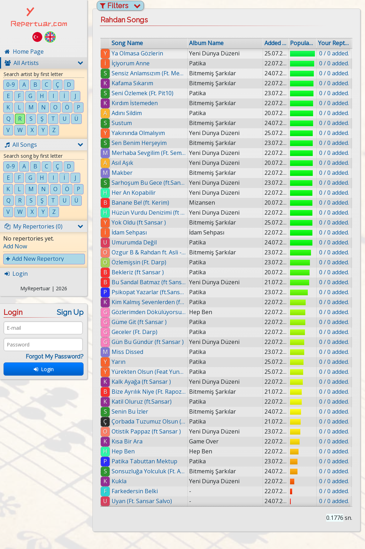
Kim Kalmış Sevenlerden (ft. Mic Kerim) (149, 302)
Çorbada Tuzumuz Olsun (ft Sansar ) (149, 421)
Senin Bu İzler (130, 411)
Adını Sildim (127, 113)
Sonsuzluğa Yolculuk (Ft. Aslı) (151, 471)
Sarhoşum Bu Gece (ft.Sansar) (149, 183)
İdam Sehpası (129, 232)
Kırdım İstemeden (135, 103)
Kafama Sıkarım (132, 83)
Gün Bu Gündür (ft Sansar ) (148, 342)
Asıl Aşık (122, 163)
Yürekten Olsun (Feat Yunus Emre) (149, 372)
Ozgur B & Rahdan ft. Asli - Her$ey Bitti (149, 252)
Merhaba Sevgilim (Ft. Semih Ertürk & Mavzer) (149, 153)
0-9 (10, 84)
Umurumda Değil (134, 242)
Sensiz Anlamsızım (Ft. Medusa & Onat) (149, 73)
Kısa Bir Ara (127, 441)
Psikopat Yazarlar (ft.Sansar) (149, 292)
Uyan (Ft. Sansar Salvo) (144, 501)
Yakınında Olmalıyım (138, 133)
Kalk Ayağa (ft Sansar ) (141, 382)
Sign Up (70, 312)
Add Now (15, 246)
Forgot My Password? (55, 356)
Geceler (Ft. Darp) (134, 332)
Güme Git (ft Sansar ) (139, 322)
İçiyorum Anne (131, 63)
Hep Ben (123, 451)
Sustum (122, 123)
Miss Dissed (127, 352)
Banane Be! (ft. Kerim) (140, 202)
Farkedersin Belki (137, 491)
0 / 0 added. (334, 53)
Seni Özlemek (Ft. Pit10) (142, 93)
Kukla (121, 481)
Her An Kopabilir (134, 193)
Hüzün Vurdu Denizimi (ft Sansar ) (149, 212)
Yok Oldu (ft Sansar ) (139, 222)
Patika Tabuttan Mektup (145, 461)
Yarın (118, 362)
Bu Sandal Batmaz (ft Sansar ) (149, 282)
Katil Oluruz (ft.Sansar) (142, 401)
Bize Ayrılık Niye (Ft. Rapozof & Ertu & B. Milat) (149, 391)
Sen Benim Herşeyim (139, 143)
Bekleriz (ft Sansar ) (138, 272)
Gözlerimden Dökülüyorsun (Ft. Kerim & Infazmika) (149, 312)
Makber (122, 173)
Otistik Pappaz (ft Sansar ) (146, 431)
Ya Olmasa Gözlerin (137, 53)
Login (44, 369)
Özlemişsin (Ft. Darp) (139, 262)
